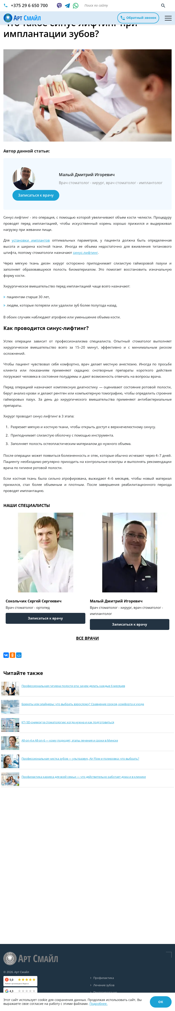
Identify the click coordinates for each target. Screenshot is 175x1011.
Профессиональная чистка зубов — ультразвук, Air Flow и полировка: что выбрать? (80, 758)
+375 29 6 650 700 (29, 5)
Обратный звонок (138, 18)
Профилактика (103, 978)
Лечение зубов (103, 985)
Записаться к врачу (36, 195)
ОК (160, 1002)
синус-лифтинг (85, 252)
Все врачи (87, 638)
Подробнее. (98, 1003)
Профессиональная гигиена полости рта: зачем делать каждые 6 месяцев (73, 686)
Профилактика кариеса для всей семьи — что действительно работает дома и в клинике (84, 777)
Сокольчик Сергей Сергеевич (34, 601)
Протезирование (105, 992)
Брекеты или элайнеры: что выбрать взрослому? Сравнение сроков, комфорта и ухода (83, 704)
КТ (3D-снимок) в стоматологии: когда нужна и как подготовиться (68, 722)
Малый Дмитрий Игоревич (116, 601)
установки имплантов (31, 240)
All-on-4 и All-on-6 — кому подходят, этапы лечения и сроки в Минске (70, 740)
